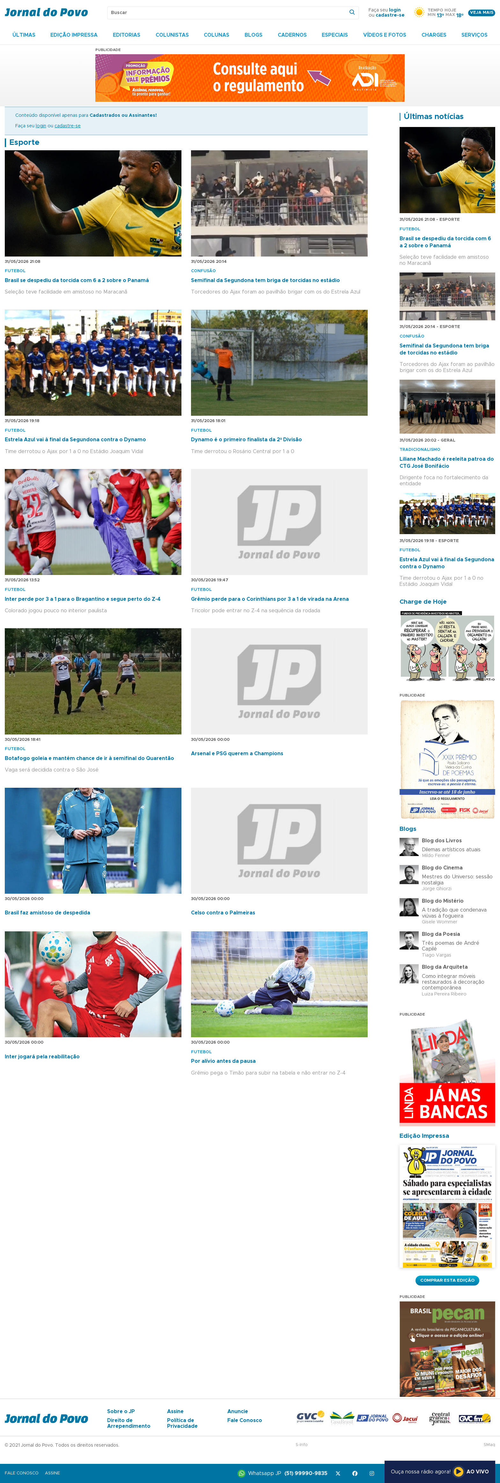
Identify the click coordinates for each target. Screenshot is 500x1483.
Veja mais (481, 13)
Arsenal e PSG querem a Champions (237, 753)
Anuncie (237, 1411)
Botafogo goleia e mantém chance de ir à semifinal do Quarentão (89, 758)
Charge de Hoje (423, 602)
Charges (434, 35)
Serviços (474, 35)
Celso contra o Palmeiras (223, 912)
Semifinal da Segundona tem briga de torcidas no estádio (265, 280)
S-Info (302, 1445)
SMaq (489, 1445)
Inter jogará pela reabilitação (42, 1056)
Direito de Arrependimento (129, 1423)
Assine (175, 1411)
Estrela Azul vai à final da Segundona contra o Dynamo (75, 439)
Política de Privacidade (182, 1423)
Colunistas (172, 35)
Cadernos (292, 35)
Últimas (23, 35)
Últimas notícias (434, 117)
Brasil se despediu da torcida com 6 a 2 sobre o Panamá (77, 280)
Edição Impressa (74, 35)
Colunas (216, 35)
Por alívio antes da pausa (223, 1061)
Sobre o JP (121, 1411)
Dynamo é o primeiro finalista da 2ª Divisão (246, 439)
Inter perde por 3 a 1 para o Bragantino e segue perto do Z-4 (83, 599)
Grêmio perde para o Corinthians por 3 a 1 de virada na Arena (270, 599)
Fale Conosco (244, 1420)
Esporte (24, 142)
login (395, 10)
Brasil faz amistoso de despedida (47, 912)
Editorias (126, 35)
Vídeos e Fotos (384, 35)
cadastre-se (390, 15)
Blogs (253, 35)
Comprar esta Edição (447, 1280)
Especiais (335, 35)
